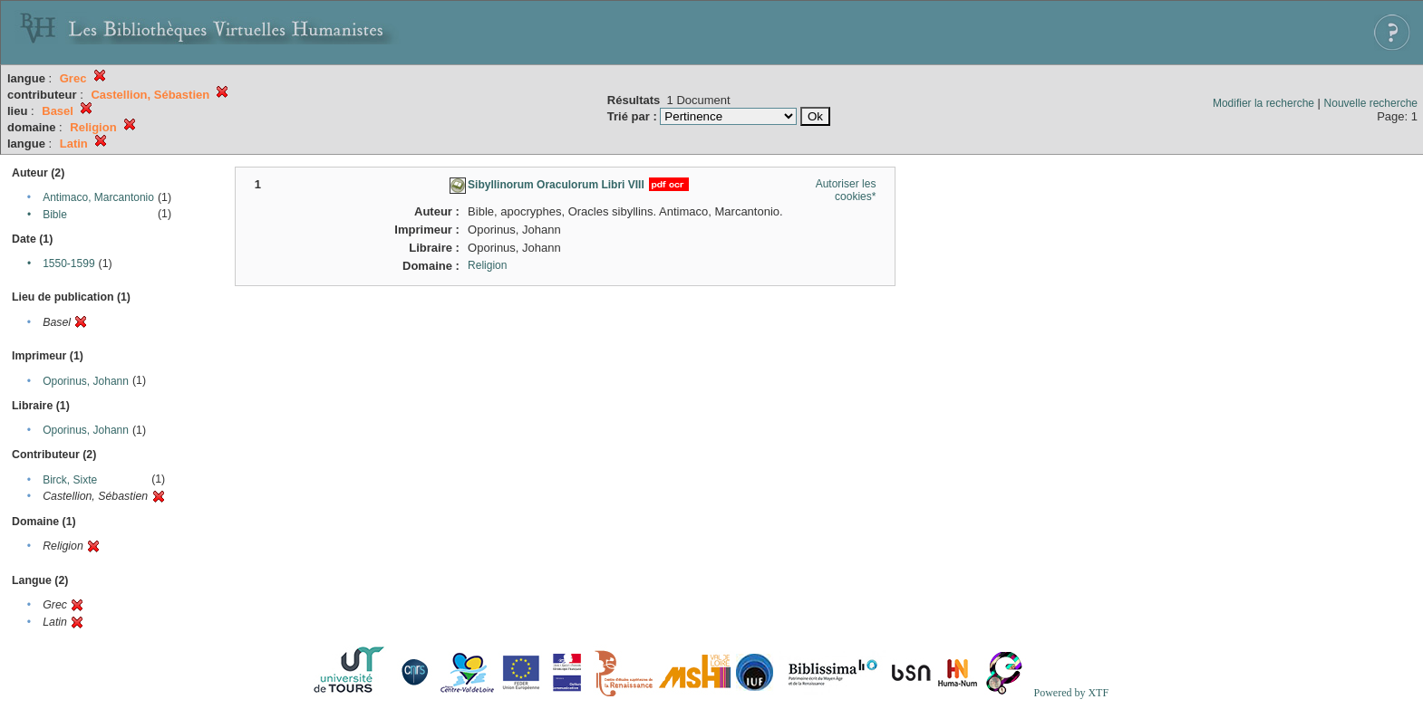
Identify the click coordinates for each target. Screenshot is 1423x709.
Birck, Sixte (70, 480)
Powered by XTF (1070, 692)
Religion (487, 265)
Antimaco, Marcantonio (98, 197)
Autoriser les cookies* (846, 190)
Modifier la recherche (1263, 103)
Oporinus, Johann (86, 381)
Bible (55, 214)
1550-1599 (68, 263)
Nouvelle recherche (1371, 103)
